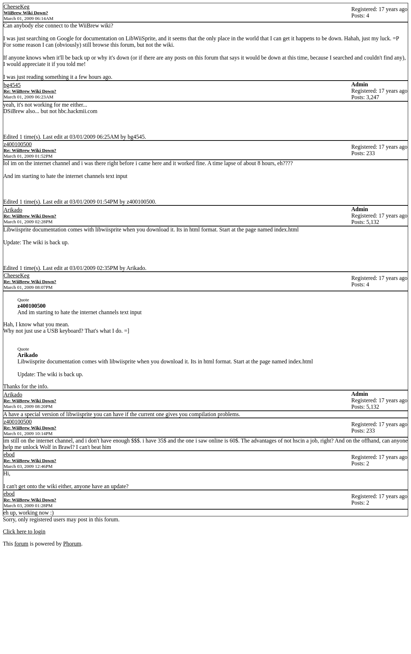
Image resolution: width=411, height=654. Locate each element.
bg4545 (12, 85)
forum (21, 544)
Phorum (72, 544)
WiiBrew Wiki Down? (26, 12)
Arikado (13, 210)
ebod (9, 454)
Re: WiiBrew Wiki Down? (30, 91)
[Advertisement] (205, 600)
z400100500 (18, 144)
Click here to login (24, 531)
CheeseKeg (17, 7)
